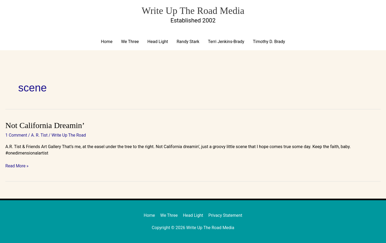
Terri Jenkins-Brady (226, 41)
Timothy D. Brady (269, 41)
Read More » (17, 165)
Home (106, 41)
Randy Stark (188, 41)
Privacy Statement (226, 215)
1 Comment (16, 135)
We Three (130, 41)
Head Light (157, 41)
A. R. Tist (40, 135)
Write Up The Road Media (193, 10)
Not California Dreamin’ (45, 125)
